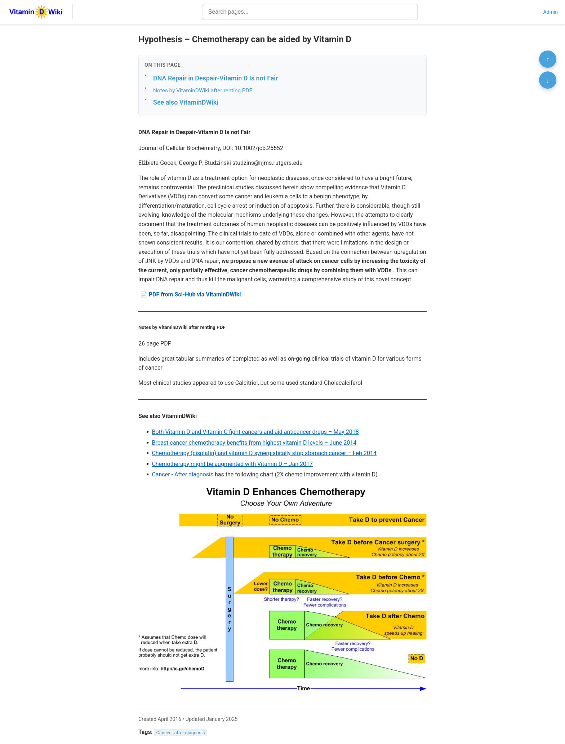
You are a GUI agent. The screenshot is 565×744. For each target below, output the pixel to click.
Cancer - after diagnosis (180, 732)
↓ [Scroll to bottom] (548, 80)
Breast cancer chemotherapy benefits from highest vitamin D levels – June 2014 (254, 442)
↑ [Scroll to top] (548, 59)
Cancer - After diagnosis (182, 474)
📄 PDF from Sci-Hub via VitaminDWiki (190, 294)
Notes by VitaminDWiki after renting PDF (202, 90)
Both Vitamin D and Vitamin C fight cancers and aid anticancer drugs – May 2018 (255, 431)
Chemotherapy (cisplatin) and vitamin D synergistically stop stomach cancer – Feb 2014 (264, 453)
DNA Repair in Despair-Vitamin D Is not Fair (215, 78)
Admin (550, 12)
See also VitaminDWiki (185, 102)
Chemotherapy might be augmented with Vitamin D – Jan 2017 (232, 464)
